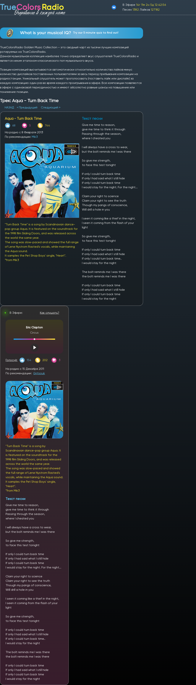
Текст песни (15, 499)
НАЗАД (10, 107)
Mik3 (35, 136)
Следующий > (50, 107)
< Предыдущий (27, 107)
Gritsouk (39, 373)
